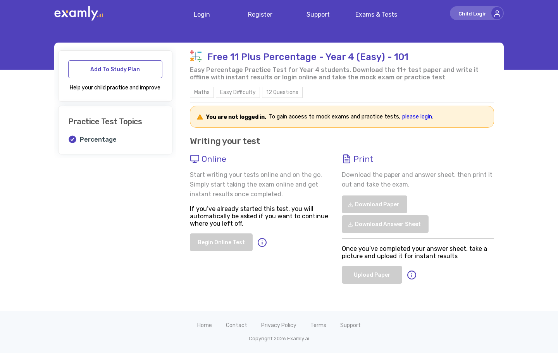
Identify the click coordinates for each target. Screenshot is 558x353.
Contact (236, 325)
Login (202, 14)
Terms (318, 325)
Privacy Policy (278, 325)
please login (417, 117)
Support (318, 14)
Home (204, 325)
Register (260, 14)
